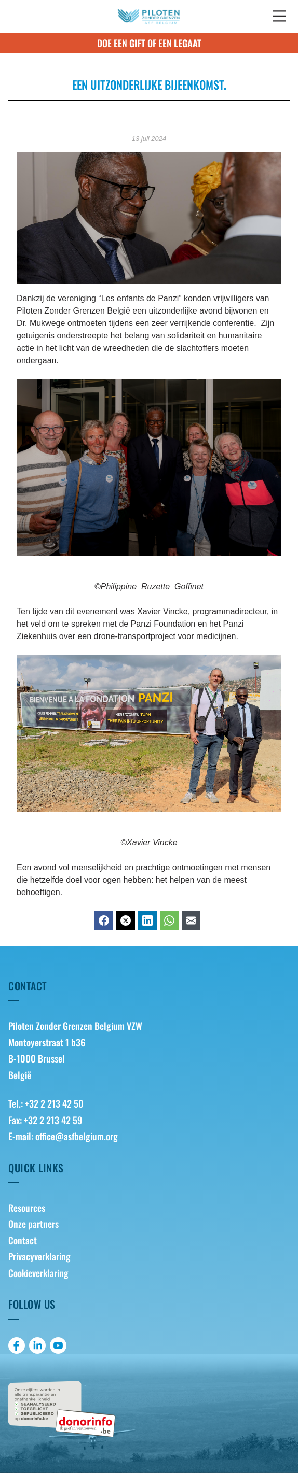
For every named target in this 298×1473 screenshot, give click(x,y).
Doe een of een (149, 43)
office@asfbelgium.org (76, 1136)
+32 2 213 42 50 (54, 1103)
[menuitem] (149, 1208)
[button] (279, 16)
